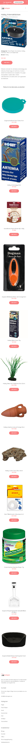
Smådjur (3, 718)
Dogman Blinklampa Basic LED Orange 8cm (14, 297)
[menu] (25, 8)
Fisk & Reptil (11, 51)
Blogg (2, 731)
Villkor (2, 736)
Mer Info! (6, 62)
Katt (2, 716)
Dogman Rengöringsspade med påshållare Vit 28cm (14, 611)
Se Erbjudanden (19, 2)
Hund (2, 710)
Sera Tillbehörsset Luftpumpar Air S (14, 514)
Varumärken (18, 51)
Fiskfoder (3, 52)
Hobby (23, 51)
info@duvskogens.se (6, 696)
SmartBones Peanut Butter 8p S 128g (14, 228)
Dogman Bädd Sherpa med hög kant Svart (14, 656)
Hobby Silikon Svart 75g (14, 340)
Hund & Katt (4, 713)
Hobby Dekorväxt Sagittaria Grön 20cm (14, 383)
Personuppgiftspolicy (6, 739)
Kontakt (3, 734)
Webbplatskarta (5, 742)
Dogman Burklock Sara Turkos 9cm (14, 120)
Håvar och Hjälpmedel (12, 52)
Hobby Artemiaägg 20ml (14, 185)
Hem (2, 17)
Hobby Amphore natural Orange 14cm (14, 427)
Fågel (2, 704)
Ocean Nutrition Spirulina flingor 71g (14, 567)
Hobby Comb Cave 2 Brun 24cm (14, 470)
